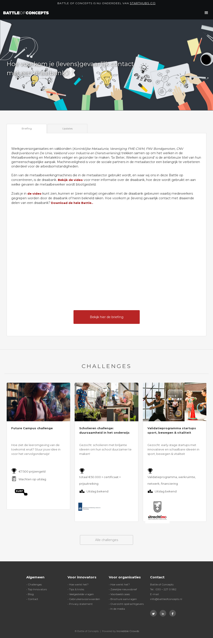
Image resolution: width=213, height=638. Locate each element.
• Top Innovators (36, 589)
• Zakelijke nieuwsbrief (123, 589)
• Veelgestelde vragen (81, 594)
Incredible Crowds (128, 631)
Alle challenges (106, 540)
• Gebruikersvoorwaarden (84, 599)
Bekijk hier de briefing (106, 317)
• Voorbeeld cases (119, 594)
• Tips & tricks (76, 589)
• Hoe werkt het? (78, 584)
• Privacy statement (80, 604)
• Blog (30, 594)
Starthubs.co (143, 3)
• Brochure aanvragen (123, 599)
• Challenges (34, 584)
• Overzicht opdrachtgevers (126, 604)
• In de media (117, 608)
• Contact (32, 599)
